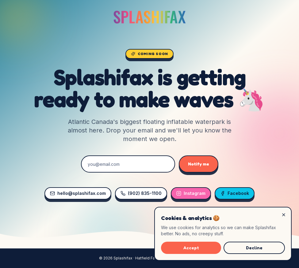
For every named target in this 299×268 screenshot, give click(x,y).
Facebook (234, 193)
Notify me (198, 163)
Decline (254, 247)
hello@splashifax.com (78, 193)
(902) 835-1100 (141, 193)
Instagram (190, 193)
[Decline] (284, 215)
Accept (191, 247)
